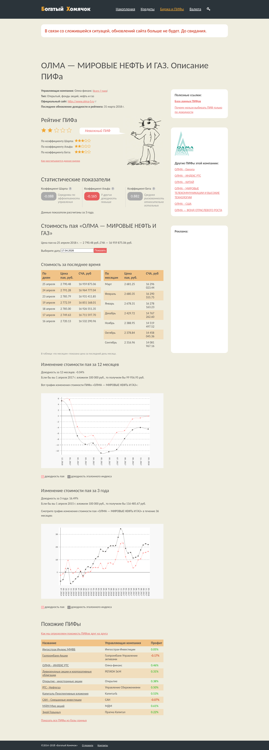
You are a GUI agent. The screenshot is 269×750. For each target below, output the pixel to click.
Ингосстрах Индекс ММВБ (58, 649)
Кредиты (147, 9)
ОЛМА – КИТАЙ (184, 182)
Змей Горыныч (51, 712)
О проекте (87, 745)
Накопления (125, 9)
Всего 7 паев (100, 90)
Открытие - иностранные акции (62, 681)
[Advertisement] (199, 293)
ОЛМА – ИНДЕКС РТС (55, 665)
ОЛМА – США (183, 204)
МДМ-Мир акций (53, 706)
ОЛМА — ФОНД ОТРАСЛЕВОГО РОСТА (198, 210)
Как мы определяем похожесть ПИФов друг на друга (74, 633)
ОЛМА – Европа (184, 169)
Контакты (103, 745)
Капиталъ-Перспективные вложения (65, 693)
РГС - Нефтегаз (51, 687)
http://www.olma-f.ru (81, 101)
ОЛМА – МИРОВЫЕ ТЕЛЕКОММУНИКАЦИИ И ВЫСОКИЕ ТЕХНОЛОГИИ (197, 193)
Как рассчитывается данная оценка (60, 160)
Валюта (195, 9)
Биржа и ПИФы (172, 9)
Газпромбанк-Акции (55, 655)
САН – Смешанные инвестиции (61, 700)
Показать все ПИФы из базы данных (64, 720)
